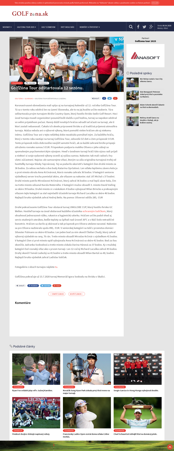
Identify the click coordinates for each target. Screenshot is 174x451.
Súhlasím (155, 3)
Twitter (46, 286)
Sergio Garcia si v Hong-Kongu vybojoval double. (136, 390)
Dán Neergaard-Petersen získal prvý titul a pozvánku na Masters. (151, 94)
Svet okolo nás (67, 27)
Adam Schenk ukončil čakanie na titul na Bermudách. (152, 106)
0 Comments (43, 83)
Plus (57, 286)
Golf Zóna (19, 99)
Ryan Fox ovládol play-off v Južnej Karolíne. (32, 390)
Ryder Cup (18, 431)
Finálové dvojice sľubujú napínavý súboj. (31, 434)
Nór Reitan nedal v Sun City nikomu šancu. (151, 80)
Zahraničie (18, 387)
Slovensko (17, 83)
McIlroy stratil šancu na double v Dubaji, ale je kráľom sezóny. (149, 120)
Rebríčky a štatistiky (90, 27)
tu (56, 266)
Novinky (7, 27)
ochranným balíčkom (94, 211)
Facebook (33, 286)
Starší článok (57, 294)
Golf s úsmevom (48, 27)
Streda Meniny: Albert (164, 26)
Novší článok (76, 294)
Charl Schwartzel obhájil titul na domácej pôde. (135, 434)
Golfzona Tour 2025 (26, 27)
